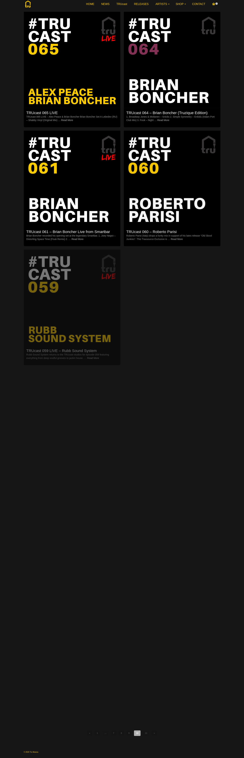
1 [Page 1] (97, 733)
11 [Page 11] (146, 733)
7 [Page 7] (113, 733)
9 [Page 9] (129, 733)
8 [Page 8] (121, 733)
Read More (67, 120)
